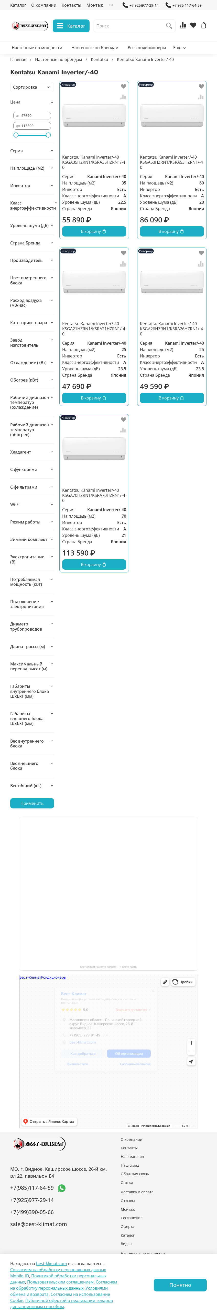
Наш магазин (132, 1156)
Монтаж (94, 5)
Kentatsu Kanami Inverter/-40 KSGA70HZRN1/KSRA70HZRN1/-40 (93, 495)
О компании (44, 5)
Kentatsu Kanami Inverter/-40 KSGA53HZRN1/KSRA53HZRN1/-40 (171, 162)
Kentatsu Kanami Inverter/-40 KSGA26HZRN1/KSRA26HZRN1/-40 (171, 329)
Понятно (180, 1284)
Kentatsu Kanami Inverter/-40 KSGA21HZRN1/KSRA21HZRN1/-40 (93, 329)
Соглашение (132, 1217)
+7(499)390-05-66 (32, 1212)
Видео (126, 1243)
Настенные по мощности (37, 47)
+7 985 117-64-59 (184, 5)
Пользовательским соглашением (60, 1282)
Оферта (127, 1226)
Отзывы (128, 1200)
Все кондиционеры (147, 47)
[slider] (16, 135)
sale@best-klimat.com (38, 1224)
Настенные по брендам (94, 47)
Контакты (71, 5)
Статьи (127, 1182)
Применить (32, 803)
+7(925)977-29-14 (141, 5)
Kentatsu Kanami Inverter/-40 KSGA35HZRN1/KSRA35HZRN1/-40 (93, 162)
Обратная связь (135, 1173)
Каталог (18, 5)
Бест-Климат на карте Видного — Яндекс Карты (108, 967)
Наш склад (130, 1165)
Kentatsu (99, 59)
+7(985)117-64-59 (32, 1187)
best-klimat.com (51, 1263)
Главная (18, 59)
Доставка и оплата (137, 1191)
